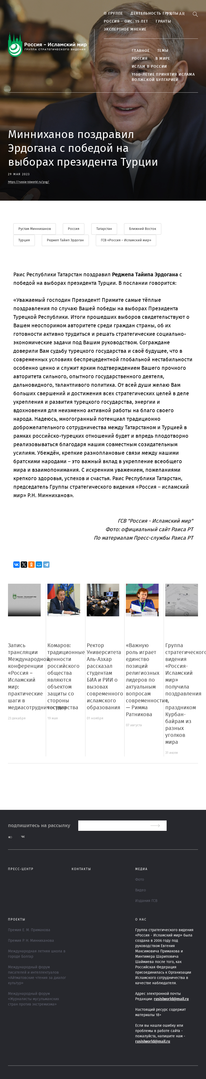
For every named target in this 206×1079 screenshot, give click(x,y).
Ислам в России (149, 66)
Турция (24, 240)
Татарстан (104, 229)
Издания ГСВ (146, 901)
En (169, 14)
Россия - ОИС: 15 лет (126, 21)
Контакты (81, 869)
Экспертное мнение (125, 29)
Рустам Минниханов (34, 229)
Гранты (163, 21)
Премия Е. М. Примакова (29, 930)
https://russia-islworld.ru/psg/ (28, 181)
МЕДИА (141, 869)
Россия (140, 59)
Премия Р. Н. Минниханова (31, 941)
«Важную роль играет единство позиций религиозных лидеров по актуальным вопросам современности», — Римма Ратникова (147, 680)
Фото (139, 880)
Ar (182, 14)
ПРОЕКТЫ (17, 919)
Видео (140, 890)
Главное (141, 51)
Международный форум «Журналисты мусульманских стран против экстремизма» (33, 999)
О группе (113, 13)
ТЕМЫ (162, 51)
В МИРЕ (162, 59)
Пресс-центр (21, 869)
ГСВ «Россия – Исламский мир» (126, 240)
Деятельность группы (155, 13)
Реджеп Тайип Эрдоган (65, 240)
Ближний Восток (142, 229)
